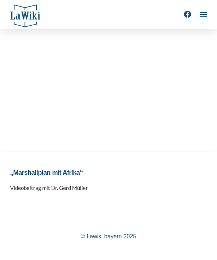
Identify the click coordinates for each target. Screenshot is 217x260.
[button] (203, 14)
